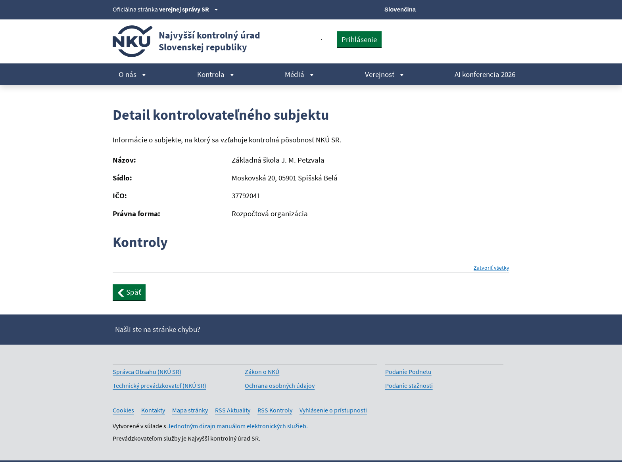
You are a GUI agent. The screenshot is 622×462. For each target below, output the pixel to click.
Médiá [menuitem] (299, 74)
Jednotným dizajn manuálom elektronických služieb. (237, 426)
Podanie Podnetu (408, 372)
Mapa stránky (190, 410)
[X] (451, 9)
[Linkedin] (491, 9)
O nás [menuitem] (132, 74)
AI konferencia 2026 (485, 74)
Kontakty (153, 410)
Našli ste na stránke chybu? (157, 329)
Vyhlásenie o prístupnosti (333, 410)
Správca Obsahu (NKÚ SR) (147, 372)
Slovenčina (400, 9)
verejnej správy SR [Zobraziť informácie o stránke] (188, 9)
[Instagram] (504, 9)
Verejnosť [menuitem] (384, 74)
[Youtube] (478, 9)
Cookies (123, 410)
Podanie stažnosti (409, 385)
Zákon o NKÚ (262, 372)
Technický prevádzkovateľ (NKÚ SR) (159, 385)
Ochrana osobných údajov (280, 385)
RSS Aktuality (232, 410)
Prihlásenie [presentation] (359, 39)
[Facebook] (464, 9)
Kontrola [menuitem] (215, 74)
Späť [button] (129, 292)
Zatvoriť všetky (491, 268)
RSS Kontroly (274, 410)
